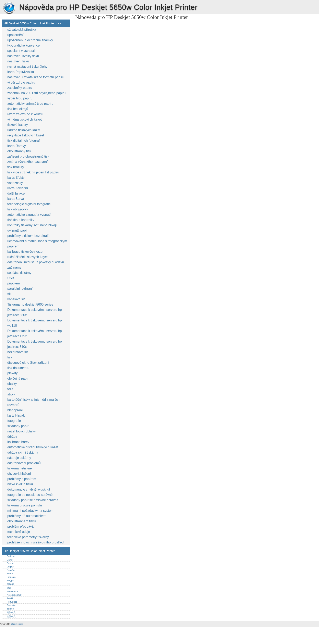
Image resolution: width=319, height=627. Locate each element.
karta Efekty (15, 177)
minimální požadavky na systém (30, 510)
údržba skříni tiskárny (22, 452)
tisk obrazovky (17, 209)
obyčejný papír (17, 378)
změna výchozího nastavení (27, 161)
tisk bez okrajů (17, 109)
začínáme (14, 267)
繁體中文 (11, 616)
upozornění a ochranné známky (30, 40)
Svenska (11, 605)
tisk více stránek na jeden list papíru (33, 172)
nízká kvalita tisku (20, 484)
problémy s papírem (21, 479)
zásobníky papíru (19, 87)
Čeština (10, 556)
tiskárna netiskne (19, 468)
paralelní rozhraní (20, 288)
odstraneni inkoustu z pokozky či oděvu (35, 262)
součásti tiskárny (19, 272)
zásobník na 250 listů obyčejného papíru (36, 93)
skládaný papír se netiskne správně (32, 500)
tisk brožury (15, 167)
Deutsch (11, 563)
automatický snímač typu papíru (30, 103)
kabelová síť (16, 299)
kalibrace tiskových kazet (25, 251)
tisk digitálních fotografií (24, 140)
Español (11, 570)
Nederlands (12, 591)
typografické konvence (23, 45)
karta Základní (17, 188)
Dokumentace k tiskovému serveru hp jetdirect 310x (34, 344)
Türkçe (10, 608)
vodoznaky (15, 183)
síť (9, 294)
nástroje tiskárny (19, 457)
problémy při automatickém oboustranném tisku (26, 518)
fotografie (14, 420)
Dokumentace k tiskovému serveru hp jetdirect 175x (34, 333)
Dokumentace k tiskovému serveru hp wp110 (34, 323)
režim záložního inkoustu (25, 114)
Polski (10, 598)
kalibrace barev (18, 442)
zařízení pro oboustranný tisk (28, 156)
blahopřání (15, 410)
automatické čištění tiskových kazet (32, 447)
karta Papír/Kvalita (20, 72)
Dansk (10, 559)
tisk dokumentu (18, 368)
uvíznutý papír (17, 230)
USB (10, 278)
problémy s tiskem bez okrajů (28, 235)
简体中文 (11, 612)
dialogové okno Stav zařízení (28, 362)
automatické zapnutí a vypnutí (29, 214)
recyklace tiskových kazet (25, 135)
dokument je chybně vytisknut (28, 489)
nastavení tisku (18, 61)
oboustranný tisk (19, 151)
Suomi (10, 573)
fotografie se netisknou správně (29, 494)
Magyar (10, 580)
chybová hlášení (19, 473)
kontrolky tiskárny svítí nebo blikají (32, 225)
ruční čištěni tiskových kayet (27, 257)
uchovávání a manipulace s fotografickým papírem (37, 243)
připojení (13, 283)
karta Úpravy (16, 146)
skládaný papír (17, 426)
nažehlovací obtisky (21, 431)
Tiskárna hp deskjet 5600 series (30, 304)
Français (11, 577)
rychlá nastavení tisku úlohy (27, 66)
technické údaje (18, 531)
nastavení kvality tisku (23, 56)
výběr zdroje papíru (21, 82)
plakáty (12, 373)
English (10, 566)
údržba (12, 436)
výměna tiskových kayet (24, 119)
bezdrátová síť (17, 352)
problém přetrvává (20, 526)
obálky (12, 383)
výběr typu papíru (20, 98)
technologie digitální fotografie (29, 204)
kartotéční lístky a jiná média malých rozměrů (33, 402)
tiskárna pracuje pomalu (24, 505)
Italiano (10, 584)
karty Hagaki (16, 415)
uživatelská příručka (21, 29)
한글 (9, 587)
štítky (11, 394)
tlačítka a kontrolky (20, 220)
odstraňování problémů (24, 463)
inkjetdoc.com (17, 624)
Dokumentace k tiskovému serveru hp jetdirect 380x (34, 312)
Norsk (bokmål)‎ (14, 595)
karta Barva (15, 198)
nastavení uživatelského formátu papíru (35, 77)
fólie (10, 389)
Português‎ (12, 602)
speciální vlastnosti (21, 50)
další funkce (16, 193)
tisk (9, 357)
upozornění (15, 35)
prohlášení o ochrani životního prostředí (35, 542)
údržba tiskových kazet (23, 130)
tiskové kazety (17, 124)
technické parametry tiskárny (28, 537)
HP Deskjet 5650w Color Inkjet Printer (9, 8)
